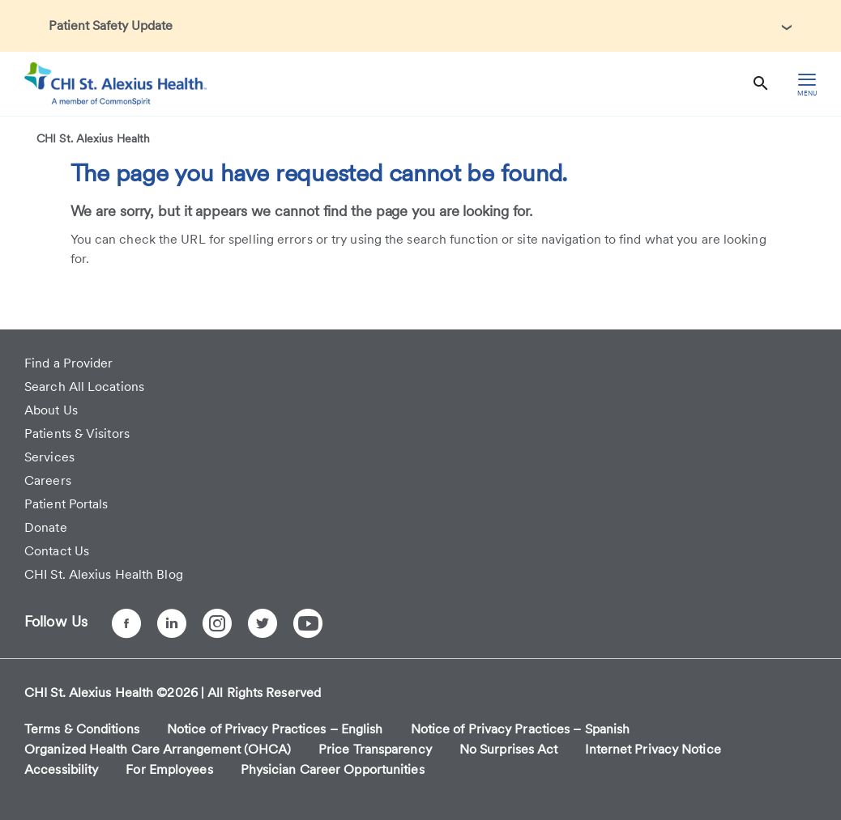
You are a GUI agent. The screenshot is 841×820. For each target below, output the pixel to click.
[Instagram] (217, 623)
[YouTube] (307, 623)
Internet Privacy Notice (652, 749)
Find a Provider (68, 363)
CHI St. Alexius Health (93, 138)
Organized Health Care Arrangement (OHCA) (157, 749)
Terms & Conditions (81, 729)
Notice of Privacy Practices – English (275, 729)
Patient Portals (66, 504)
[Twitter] (262, 623)
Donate (45, 527)
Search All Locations (84, 386)
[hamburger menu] (807, 84)
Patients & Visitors (77, 433)
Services (49, 457)
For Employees (169, 769)
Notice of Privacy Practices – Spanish (520, 729)
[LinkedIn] (171, 623)
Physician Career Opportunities (333, 769)
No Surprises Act (508, 749)
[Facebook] (126, 623)
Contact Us (56, 551)
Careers (47, 480)
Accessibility (61, 769)
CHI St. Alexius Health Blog (103, 574)
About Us (51, 410)
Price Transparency (375, 749)
